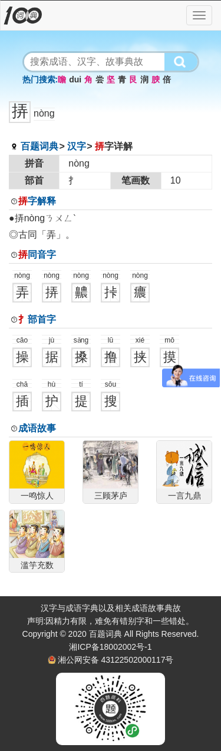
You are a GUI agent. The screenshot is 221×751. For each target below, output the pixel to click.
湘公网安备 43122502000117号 (116, 659)
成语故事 (37, 428)
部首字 (37, 319)
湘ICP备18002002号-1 (110, 647)
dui (75, 79)
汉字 (76, 146)
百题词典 (39, 146)
